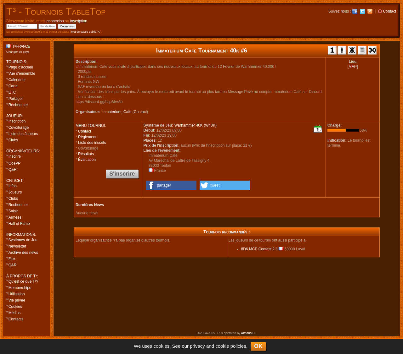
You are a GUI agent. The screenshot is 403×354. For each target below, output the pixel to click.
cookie (222, 346)
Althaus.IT (248, 333)
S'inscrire (122, 174)
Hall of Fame (19, 223)
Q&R (13, 169)
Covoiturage (19, 127)
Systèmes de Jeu (23, 240)
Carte (13, 86)
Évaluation (87, 159)
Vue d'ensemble (22, 73)
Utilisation (17, 294)
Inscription (17, 121)
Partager (16, 98)
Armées (15, 217)
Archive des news (23, 252)
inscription (78, 21)
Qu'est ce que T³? (23, 281)
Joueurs (15, 192)
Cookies (15, 306)
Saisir (13, 211)
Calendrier (17, 80)
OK (258, 346)
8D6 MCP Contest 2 (258, 249)
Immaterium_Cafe (116, 112)
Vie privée (17, 300)
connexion (55, 21)
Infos (13, 186)
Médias (15, 313)
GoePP (15, 163)
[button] (171, 185)
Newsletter (17, 246)
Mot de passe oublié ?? (85, 31)
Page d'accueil (21, 67)
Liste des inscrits (92, 142)
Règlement (87, 137)
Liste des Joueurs (23, 134)
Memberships (20, 288)
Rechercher (18, 105)
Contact (140, 112)
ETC (12, 92)
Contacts (16, 319)
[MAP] (353, 66)
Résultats (86, 154)
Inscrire (15, 156)
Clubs (13, 140)
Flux (12, 259)
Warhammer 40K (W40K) (195, 125)
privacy (197, 346)
